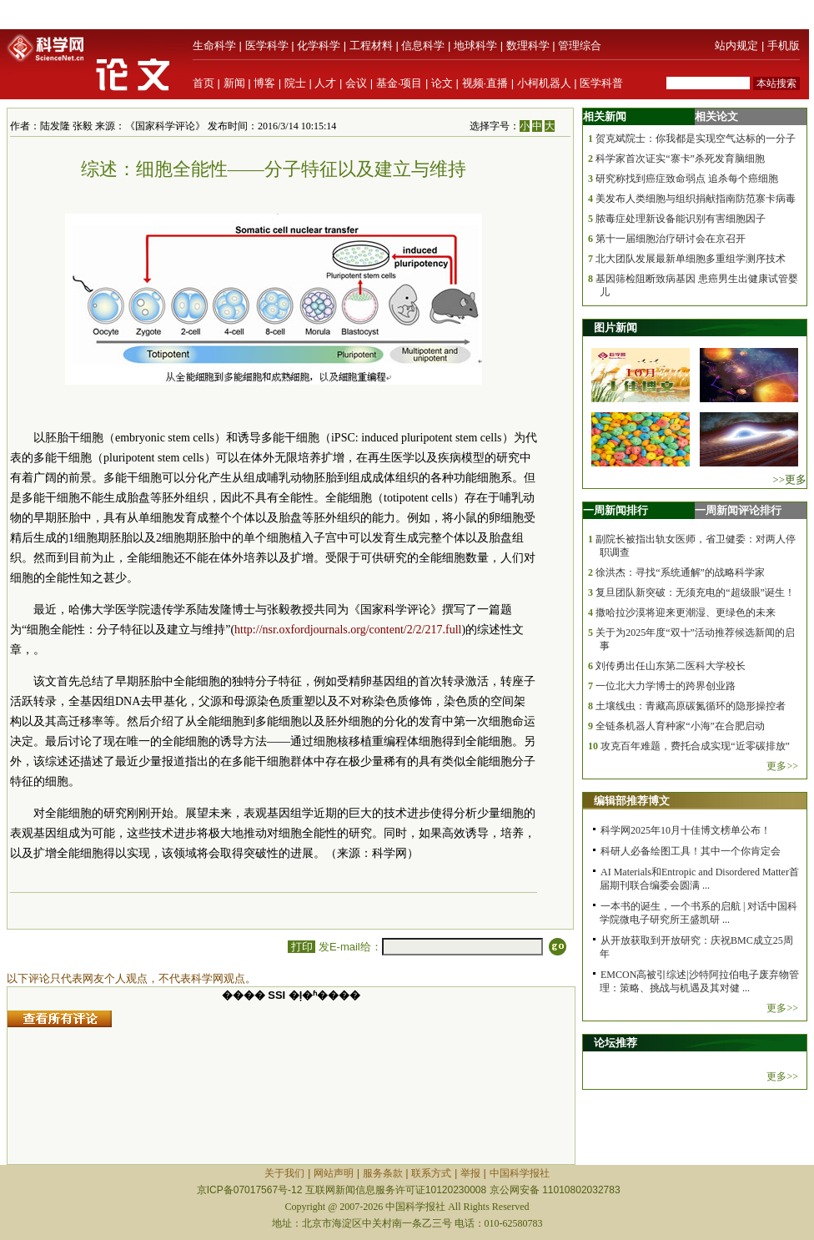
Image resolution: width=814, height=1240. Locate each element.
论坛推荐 (615, 1042)
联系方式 (431, 1173)
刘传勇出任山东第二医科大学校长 (670, 666)
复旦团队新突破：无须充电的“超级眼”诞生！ (695, 592)
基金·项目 (399, 83)
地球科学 (475, 45)
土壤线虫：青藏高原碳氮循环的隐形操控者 (690, 706)
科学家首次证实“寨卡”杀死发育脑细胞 (680, 158)
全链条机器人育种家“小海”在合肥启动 (680, 726)
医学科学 (267, 45)
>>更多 (789, 479)
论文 (442, 83)
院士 (295, 83)
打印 (301, 946)
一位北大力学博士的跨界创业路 (665, 686)
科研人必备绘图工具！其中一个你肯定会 (690, 851)
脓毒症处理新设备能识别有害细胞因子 (680, 218)
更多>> (782, 766)
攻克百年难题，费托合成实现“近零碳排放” (695, 746)
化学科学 (318, 45)
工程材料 (371, 45)
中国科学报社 (520, 1173)
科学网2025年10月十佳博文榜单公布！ (685, 830)
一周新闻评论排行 (738, 510)
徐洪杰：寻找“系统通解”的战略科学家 (680, 572)
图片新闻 (615, 327)
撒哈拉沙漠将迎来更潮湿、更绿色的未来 (685, 612)
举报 (470, 1173)
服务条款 (383, 1173)
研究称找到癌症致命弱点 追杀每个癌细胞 (686, 178)
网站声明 (334, 1173)
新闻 (234, 83)
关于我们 (284, 1173)
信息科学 (423, 45)
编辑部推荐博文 (632, 800)
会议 (356, 83)
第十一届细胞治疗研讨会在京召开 (670, 238)
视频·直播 (485, 83)
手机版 (783, 45)
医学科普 (601, 83)
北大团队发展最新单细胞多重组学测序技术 (690, 259)
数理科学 (528, 45)
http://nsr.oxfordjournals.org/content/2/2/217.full (347, 629)
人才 (325, 83)
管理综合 (579, 45)
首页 (203, 83)
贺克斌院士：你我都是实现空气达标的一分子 (695, 138)
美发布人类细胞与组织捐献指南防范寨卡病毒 (695, 198)
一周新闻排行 (615, 510)
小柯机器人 (544, 83)
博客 (264, 83)
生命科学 (214, 45)
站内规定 (736, 45)
